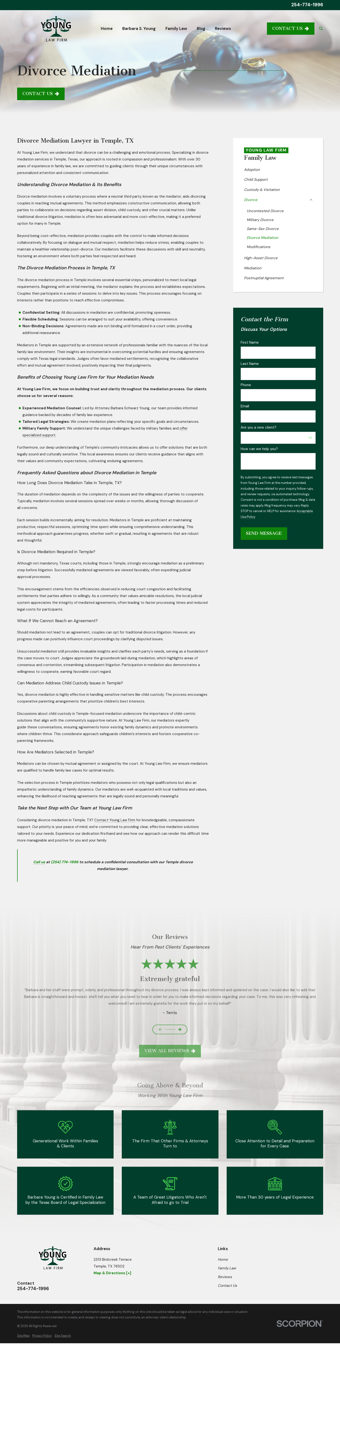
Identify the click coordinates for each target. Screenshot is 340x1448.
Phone (246, 385)
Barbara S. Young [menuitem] (139, 28)
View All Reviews (170, 1050)
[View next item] (180, 1029)
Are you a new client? (258, 427)
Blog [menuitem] (201, 28)
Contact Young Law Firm (114, 820)
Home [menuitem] (107, 28)
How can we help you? (259, 449)
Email (245, 406)
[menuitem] (278, 170)
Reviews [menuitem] (223, 28)
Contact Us (290, 28)
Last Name (250, 364)
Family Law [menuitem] (176, 28)
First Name (250, 342)
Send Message (264, 533)
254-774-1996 (307, 5)
